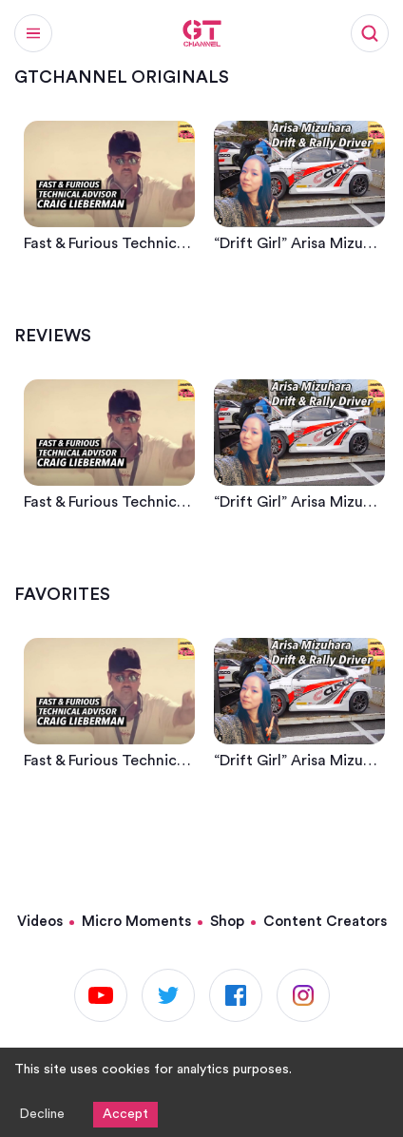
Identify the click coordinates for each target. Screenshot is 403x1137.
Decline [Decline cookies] (42, 1114)
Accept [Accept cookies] (125, 1114)
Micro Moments (136, 922)
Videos (40, 922)
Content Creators (325, 922)
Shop (227, 922)
